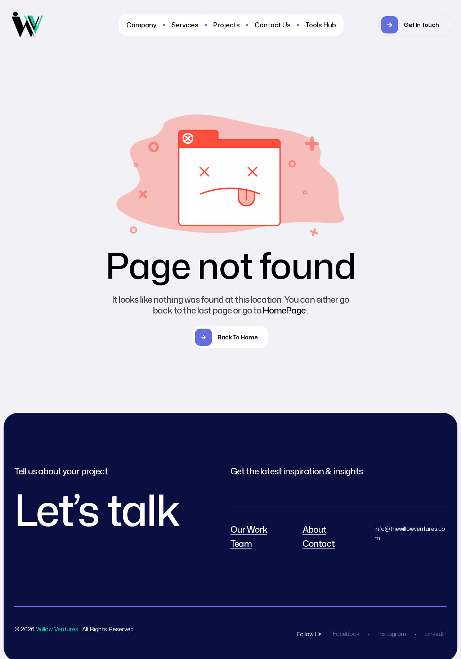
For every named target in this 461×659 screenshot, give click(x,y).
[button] (414, 25)
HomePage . (285, 310)
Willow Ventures (58, 629)
